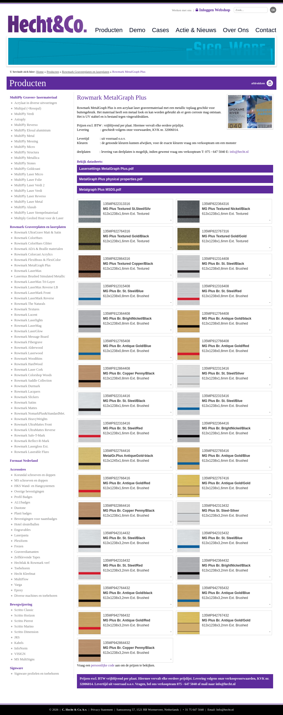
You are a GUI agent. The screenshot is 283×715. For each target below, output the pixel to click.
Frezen (18, 546)
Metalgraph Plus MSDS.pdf (100, 190)
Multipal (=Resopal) (27, 108)
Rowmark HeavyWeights (31, 419)
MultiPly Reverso (26, 125)
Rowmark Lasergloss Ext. (31, 446)
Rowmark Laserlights (28, 320)
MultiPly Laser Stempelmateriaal (36, 213)
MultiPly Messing (26, 141)
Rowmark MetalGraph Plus (32, 265)
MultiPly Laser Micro (28, 174)
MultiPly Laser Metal (28, 202)
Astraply (20, 119)
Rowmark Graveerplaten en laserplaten (85, 71)
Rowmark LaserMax (27, 271)
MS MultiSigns (24, 659)
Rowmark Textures (26, 309)
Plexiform (20, 541)
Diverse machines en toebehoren (35, 596)
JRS (17, 637)
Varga (18, 585)
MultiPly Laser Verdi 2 (29, 185)
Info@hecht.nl (225, 709)
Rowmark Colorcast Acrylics (33, 254)
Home (40, 71)
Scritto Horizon (24, 615)
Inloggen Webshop (213, 10)
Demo (137, 30)
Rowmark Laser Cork (28, 369)
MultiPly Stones (25, 163)
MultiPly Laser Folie (28, 180)
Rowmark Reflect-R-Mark (31, 441)
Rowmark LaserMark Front (32, 293)
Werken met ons (182, 10)
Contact (265, 30)
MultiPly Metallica (26, 158)
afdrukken (258, 83)
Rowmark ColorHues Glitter (33, 243)
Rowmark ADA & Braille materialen (38, 249)
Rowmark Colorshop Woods (33, 375)
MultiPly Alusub (25, 207)
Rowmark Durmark (27, 386)
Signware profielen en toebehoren (36, 673)
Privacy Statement (102, 709)
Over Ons (236, 30)
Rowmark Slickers (26, 397)
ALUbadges (22, 502)
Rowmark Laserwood (28, 353)
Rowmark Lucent (25, 315)
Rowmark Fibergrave (28, 342)
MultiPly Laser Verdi (28, 191)
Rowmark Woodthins (28, 359)
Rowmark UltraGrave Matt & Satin (37, 232)
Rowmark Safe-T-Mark (29, 435)
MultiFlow (21, 579)
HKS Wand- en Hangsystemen (34, 486)
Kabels (18, 643)
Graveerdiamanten (26, 552)
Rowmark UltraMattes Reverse (34, 430)
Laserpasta (21, 535)
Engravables (22, 530)
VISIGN (20, 654)
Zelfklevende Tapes (27, 557)
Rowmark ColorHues (28, 238)
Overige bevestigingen (29, 491)
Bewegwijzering (21, 604)
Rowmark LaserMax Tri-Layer (34, 282)
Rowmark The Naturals (29, 304)
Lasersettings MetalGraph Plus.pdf (106, 169)
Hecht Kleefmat (24, 574)
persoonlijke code (102, 665)
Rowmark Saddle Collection (33, 380)
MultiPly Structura (26, 152)
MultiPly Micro (24, 147)
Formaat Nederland (24, 461)
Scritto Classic (24, 610)
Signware (16, 668)
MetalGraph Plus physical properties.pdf (110, 179)
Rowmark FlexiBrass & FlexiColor (37, 260)
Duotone (20, 508)
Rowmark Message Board (31, 337)
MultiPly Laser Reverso (30, 196)
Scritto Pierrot (23, 621)
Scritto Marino (24, 626)
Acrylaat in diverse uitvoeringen (35, 103)
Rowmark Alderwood (28, 348)
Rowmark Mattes (25, 408)
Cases (160, 30)
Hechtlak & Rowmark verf (31, 563)
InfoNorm (20, 648)
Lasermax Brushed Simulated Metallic (39, 276)
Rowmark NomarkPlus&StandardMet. (39, 413)
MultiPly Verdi (24, 114)
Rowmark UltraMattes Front (33, 424)
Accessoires (18, 469)
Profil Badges (23, 497)
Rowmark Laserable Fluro (31, 452)
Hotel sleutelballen (26, 524)
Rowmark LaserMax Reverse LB (36, 287)
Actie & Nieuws (196, 30)
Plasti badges (23, 513)
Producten (109, 30)
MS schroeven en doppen (31, 480)
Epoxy (18, 590)
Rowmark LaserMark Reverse (34, 298)
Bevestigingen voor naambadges (35, 519)
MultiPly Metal (24, 136)
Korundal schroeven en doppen (35, 475)
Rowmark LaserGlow (28, 331)
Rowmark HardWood (28, 364)
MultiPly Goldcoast (27, 169)
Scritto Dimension (26, 632)
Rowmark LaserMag (27, 326)
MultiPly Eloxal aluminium (32, 130)
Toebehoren (22, 568)
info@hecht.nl (239, 152)
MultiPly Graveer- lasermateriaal (33, 97)
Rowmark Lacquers (27, 391)
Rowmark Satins (25, 402)
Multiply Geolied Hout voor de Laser (38, 218)
